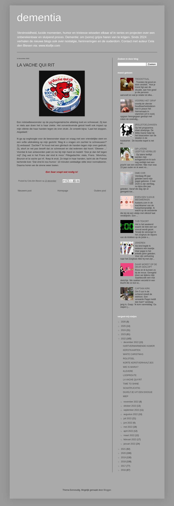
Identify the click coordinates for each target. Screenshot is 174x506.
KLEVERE (128, 371)
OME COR (140, 173)
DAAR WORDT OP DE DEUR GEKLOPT (146, 265)
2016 (123, 470)
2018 (123, 461)
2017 (123, 466)
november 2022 (131, 401)
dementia (39, 17)
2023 (123, 334)
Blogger (107, 490)
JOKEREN (140, 243)
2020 (123, 453)
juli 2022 (127, 418)
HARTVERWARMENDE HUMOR (139, 346)
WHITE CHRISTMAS (133, 354)
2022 (123, 338)
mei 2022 (128, 427)
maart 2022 (129, 435)
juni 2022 (128, 423)
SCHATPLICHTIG (131, 388)
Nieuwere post (25, 190)
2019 (123, 457)
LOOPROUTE (129, 375)
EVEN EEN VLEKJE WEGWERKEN (145, 198)
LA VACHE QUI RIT (132, 379)
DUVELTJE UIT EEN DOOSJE (137, 392)
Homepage (62, 190)
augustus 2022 (130, 414)
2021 (123, 449)
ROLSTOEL (128, 358)
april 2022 (128, 431)
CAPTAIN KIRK (142, 288)
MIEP (125, 396)
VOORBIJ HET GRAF (145, 100)
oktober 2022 (130, 406)
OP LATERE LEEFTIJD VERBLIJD (145, 150)
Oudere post (100, 190)
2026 (123, 321)
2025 (123, 326)
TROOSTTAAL (142, 79)
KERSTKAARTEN (131, 350)
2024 (123, 330)
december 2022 (131, 342)
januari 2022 (129, 444)
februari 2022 (130, 439)
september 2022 (131, 410)
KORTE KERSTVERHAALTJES (138, 362)
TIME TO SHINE (131, 384)
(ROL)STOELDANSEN (146, 124)
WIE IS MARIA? (130, 367)
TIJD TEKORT (142, 221)
